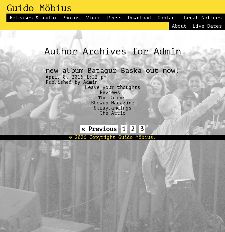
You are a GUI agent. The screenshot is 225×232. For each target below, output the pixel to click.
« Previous (99, 129)
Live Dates (207, 26)
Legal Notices (203, 17)
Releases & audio (33, 17)
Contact (168, 17)
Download (139, 17)
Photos (71, 17)
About (179, 26)
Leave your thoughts (112, 87)
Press (114, 17)
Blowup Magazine (112, 102)
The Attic (113, 113)
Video (93, 17)
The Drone (111, 97)
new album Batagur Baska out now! (112, 70)
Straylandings (112, 108)
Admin (90, 82)
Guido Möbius (39, 8)
